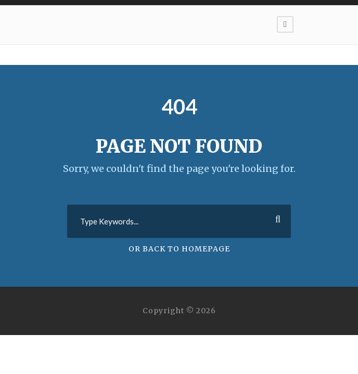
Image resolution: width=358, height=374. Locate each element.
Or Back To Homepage (179, 248)
